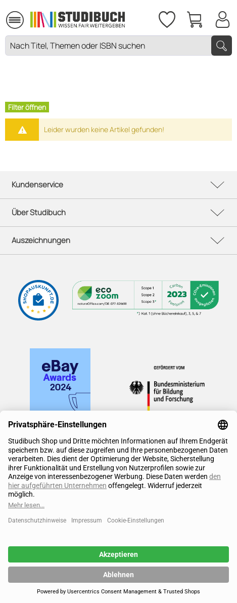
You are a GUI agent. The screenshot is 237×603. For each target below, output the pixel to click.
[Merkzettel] (166, 17)
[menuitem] (14, 18)
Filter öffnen (27, 107)
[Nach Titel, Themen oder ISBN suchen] (118, 45)
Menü (15, 15)
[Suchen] (221, 45)
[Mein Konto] (222, 17)
